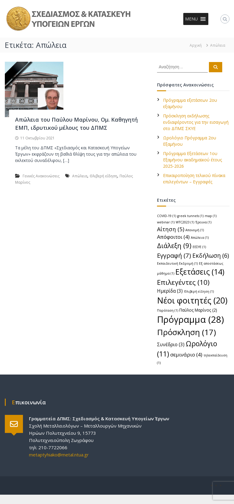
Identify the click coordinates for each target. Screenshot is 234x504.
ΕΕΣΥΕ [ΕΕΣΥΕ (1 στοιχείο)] (199, 247)
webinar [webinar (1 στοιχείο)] (166, 222)
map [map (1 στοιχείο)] (210, 216)
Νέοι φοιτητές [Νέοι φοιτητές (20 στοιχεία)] (192, 300)
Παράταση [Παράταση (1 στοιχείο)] (167, 310)
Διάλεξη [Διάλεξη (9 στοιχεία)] (174, 245)
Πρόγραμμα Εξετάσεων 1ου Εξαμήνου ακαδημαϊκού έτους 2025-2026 (192, 160)
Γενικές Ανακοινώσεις (41, 176)
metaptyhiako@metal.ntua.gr (59, 455)
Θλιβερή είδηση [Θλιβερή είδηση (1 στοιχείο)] (199, 291)
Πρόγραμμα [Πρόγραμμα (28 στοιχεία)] (190, 319)
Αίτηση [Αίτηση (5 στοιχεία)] (170, 229)
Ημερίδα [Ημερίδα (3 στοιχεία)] (170, 291)
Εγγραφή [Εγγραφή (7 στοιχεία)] (174, 255)
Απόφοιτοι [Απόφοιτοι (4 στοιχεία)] (173, 236)
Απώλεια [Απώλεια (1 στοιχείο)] (200, 237)
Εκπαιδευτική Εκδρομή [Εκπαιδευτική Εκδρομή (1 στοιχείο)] (177, 263)
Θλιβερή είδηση (103, 176)
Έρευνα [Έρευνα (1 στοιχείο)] (203, 222)
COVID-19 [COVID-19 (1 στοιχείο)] (166, 216)
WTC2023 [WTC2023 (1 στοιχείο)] (185, 222)
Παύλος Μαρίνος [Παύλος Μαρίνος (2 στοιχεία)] (198, 310)
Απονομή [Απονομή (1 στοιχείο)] (194, 230)
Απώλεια (79, 176)
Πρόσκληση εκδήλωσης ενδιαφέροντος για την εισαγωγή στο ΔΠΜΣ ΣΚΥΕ (196, 122)
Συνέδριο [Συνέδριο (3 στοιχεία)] (170, 344)
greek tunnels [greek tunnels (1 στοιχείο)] (190, 216)
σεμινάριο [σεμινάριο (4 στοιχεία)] (186, 354)
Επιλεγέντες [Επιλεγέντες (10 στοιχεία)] (183, 282)
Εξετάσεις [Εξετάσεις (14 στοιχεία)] (199, 271)
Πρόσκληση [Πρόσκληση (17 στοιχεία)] (186, 332)
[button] (191, 19)
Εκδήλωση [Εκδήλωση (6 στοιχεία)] (210, 255)
